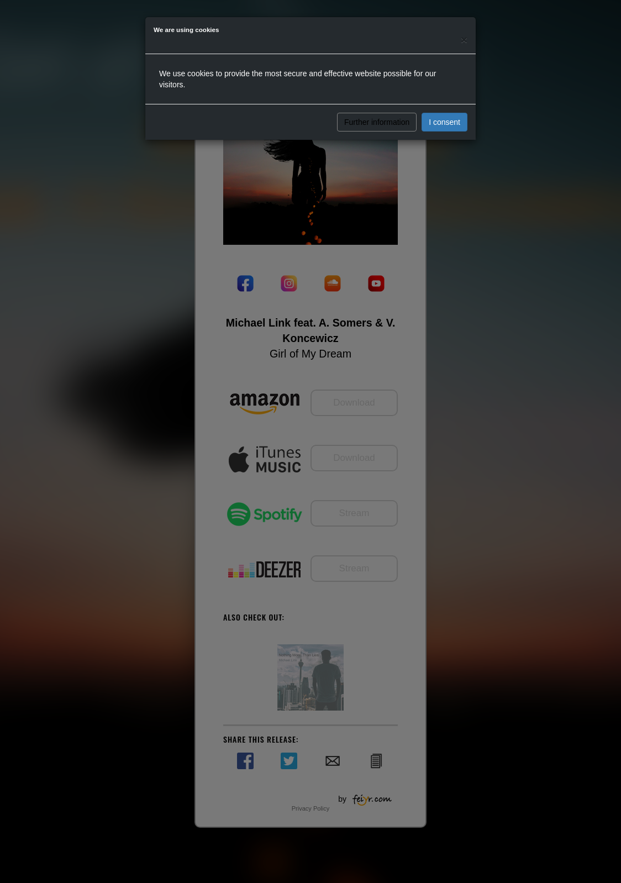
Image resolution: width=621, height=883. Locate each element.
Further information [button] (376, 122)
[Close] (464, 39)
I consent (444, 122)
